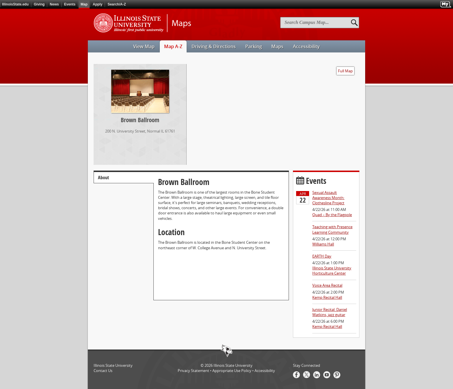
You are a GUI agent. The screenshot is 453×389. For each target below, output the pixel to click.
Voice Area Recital (327, 285)
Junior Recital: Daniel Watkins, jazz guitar (329, 312)
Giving (39, 4)
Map (84, 4)
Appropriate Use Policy (231, 370)
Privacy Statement (193, 370)
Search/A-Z (116, 4)
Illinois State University (233, 365)
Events (69, 4)
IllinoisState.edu (15, 4)
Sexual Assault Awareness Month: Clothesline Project (328, 197)
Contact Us (103, 370)
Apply (97, 4)
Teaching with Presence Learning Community (332, 229)
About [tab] (103, 177)
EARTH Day (321, 256)
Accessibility (265, 370)
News (54, 4)
